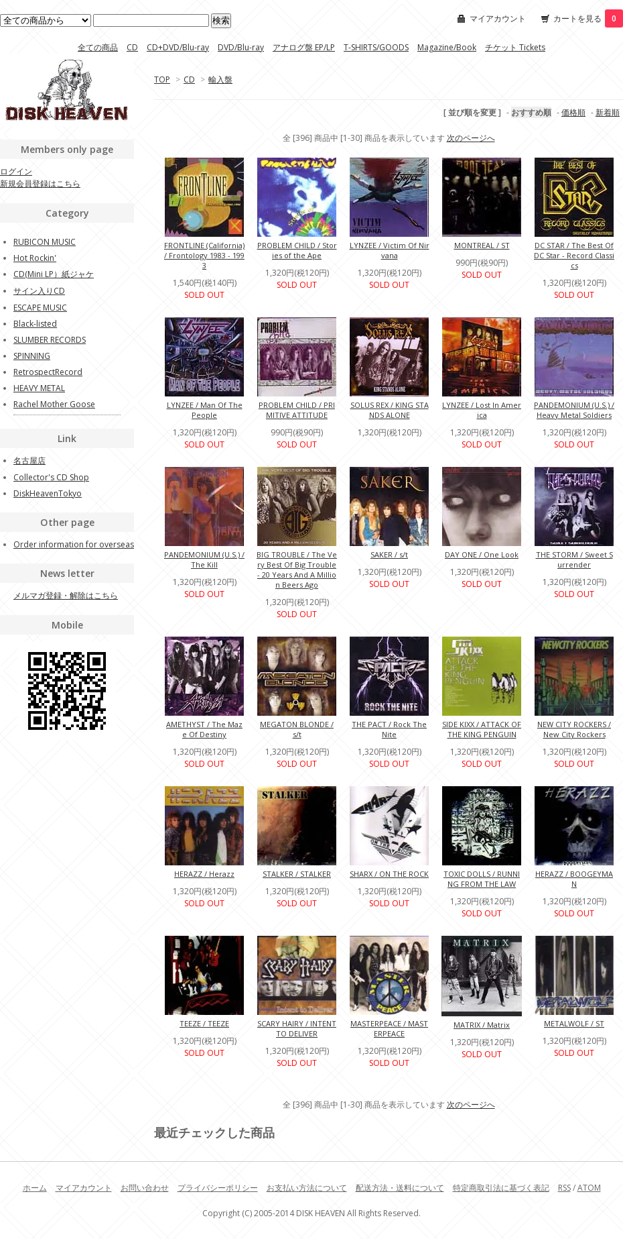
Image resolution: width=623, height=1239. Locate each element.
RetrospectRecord (47, 372)
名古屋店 (29, 460)
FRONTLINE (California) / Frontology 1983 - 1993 (204, 255)
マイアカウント (498, 18)
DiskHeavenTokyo (47, 493)
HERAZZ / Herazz (204, 874)
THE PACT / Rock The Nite (389, 729)
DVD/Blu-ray (241, 47)
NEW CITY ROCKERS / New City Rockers (574, 729)
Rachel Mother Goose (54, 404)
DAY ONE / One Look (481, 554)
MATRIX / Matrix (482, 1025)
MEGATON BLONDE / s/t (297, 729)
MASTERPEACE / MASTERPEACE (389, 1028)
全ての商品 (98, 47)
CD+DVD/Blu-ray (178, 47)
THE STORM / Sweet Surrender (574, 559)
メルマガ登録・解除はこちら (65, 595)
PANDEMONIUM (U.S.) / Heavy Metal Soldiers (574, 410)
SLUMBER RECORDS (49, 339)
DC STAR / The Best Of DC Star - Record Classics (574, 255)
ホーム (35, 1187)
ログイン (16, 171)
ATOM (589, 1187)
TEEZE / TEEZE (204, 1023)
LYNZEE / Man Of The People (205, 410)
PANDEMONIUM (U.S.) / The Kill (204, 559)
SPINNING (31, 356)
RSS (564, 1187)
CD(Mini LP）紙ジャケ (53, 274)
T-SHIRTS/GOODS (376, 47)
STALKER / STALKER (297, 874)
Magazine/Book (446, 47)
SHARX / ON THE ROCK (389, 874)
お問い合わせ (145, 1187)
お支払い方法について (307, 1187)
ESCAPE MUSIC (40, 307)
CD (132, 47)
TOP (162, 79)
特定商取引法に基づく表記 (501, 1187)
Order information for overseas (73, 544)
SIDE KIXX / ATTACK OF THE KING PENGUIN (481, 729)
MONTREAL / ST (482, 245)
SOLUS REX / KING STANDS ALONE (389, 410)
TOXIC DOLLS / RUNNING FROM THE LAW (481, 879)
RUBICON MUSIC (44, 242)
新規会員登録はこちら (40, 183)
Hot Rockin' (34, 258)
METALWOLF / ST (574, 1023)
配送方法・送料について (400, 1187)
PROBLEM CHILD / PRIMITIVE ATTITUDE (297, 410)
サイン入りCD (39, 291)
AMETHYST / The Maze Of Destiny (204, 729)
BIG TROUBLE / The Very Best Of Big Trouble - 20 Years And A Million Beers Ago (297, 569)
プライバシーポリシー (218, 1187)
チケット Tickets (515, 47)
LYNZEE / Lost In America (481, 410)
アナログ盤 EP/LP (304, 47)
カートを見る (588, 18)
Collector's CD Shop (51, 477)
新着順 (608, 112)
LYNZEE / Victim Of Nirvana (389, 250)
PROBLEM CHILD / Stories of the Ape (297, 250)
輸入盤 (220, 79)
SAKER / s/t (389, 554)
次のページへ (471, 138)
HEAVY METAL (39, 388)
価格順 (573, 112)
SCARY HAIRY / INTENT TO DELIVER (296, 1028)
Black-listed (35, 323)
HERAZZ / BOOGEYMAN (574, 879)
